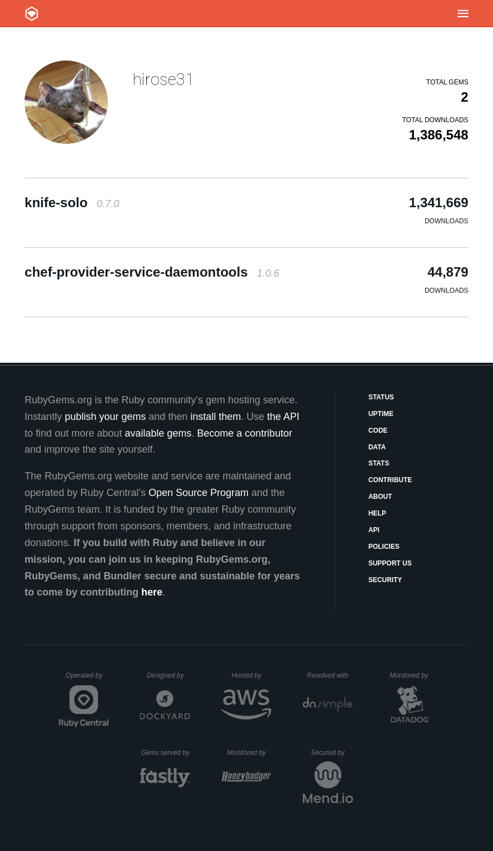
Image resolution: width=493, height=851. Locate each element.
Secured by (331, 753)
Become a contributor (244, 433)
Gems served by (166, 753)
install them (216, 416)
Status (381, 397)
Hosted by (251, 675)
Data (377, 447)
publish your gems (105, 416)
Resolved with (329, 675)
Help (377, 513)
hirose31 (163, 79)
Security (385, 580)
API (374, 530)
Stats (379, 463)
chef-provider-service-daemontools (151, 271)
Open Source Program (198, 492)
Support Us (390, 563)
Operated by (87, 679)
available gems (158, 433)
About (380, 496)
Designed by (168, 675)
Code (378, 430)
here (151, 592)
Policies (384, 546)
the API (283, 416)
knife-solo (71, 202)
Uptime (381, 414)
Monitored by (412, 675)
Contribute (390, 480)
